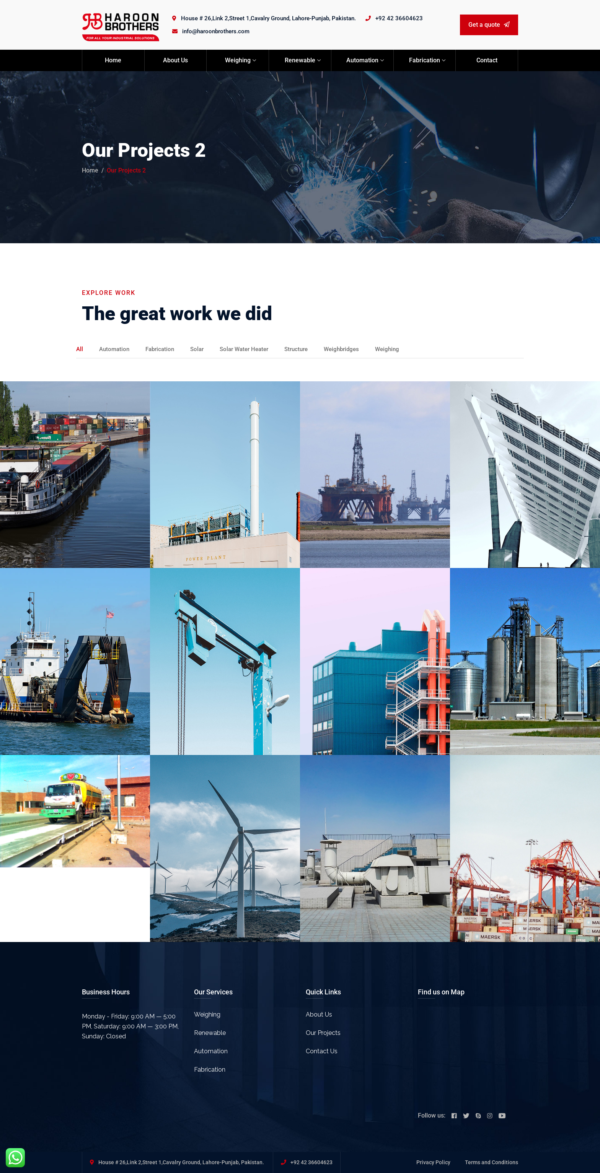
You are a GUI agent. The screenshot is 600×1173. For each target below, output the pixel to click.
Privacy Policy (433, 1162)
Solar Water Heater (251, 349)
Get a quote (489, 24)
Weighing (238, 60)
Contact (486, 60)
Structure (307, 349)
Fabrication (424, 60)
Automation (362, 60)
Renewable (300, 60)
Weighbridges (355, 349)
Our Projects (323, 1032)
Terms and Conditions (491, 1162)
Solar (202, 349)
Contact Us (322, 1051)
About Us (175, 60)
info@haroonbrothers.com (215, 31)
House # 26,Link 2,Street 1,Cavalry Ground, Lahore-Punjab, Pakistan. (268, 18)
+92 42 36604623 (399, 18)
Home (113, 60)
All (79, 349)
